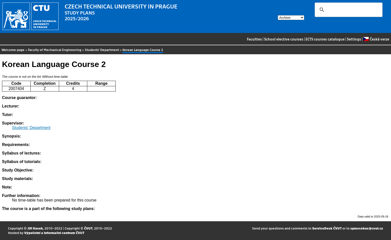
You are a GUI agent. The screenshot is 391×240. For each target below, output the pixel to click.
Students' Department (102, 50)
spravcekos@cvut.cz (366, 228)
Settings (354, 39)
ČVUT (88, 228)
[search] (348, 10)
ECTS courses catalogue (325, 39)
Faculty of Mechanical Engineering (54, 50)
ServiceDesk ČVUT (327, 228)
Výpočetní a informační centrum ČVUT (54, 232)
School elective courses (283, 39)
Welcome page (12, 50)
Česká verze (376, 39)
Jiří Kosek (35, 228)
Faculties (254, 39)
